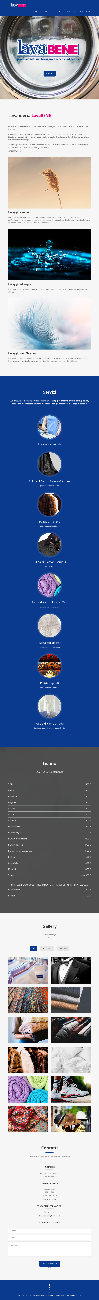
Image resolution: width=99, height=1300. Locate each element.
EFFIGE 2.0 (76, 1295)
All (34, 948)
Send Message (49, 1263)
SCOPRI (49, 73)
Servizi (46, 11)
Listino (58, 11)
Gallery (71, 11)
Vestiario (47, 948)
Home (34, 11)
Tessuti (63, 948)
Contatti (85, 11)
